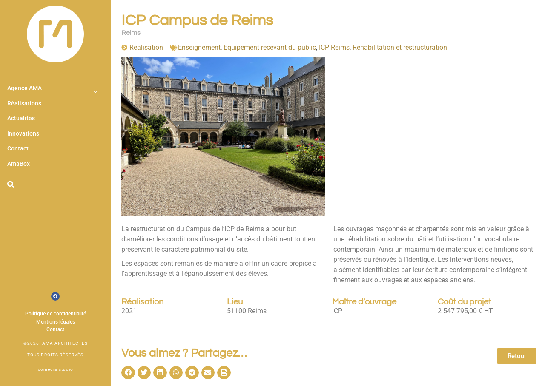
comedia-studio (55, 369)
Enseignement (199, 47)
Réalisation (146, 47)
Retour (517, 356)
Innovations (23, 133)
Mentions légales (55, 322)
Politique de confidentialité (55, 314)
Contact (18, 148)
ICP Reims (334, 47)
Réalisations (24, 103)
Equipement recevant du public (270, 47)
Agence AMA (24, 88)
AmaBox (18, 163)
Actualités (21, 118)
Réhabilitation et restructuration (400, 47)
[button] (10, 184)
